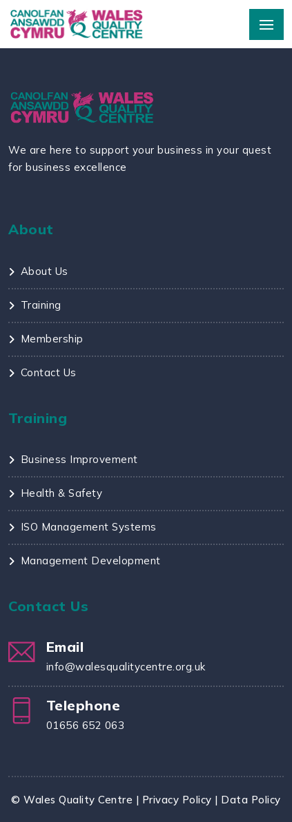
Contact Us (49, 372)
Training (41, 304)
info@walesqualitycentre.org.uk (126, 666)
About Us (44, 271)
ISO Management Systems (89, 526)
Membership (52, 338)
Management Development (91, 560)
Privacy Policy (177, 799)
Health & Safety (62, 493)
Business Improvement (79, 459)
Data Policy (251, 799)
